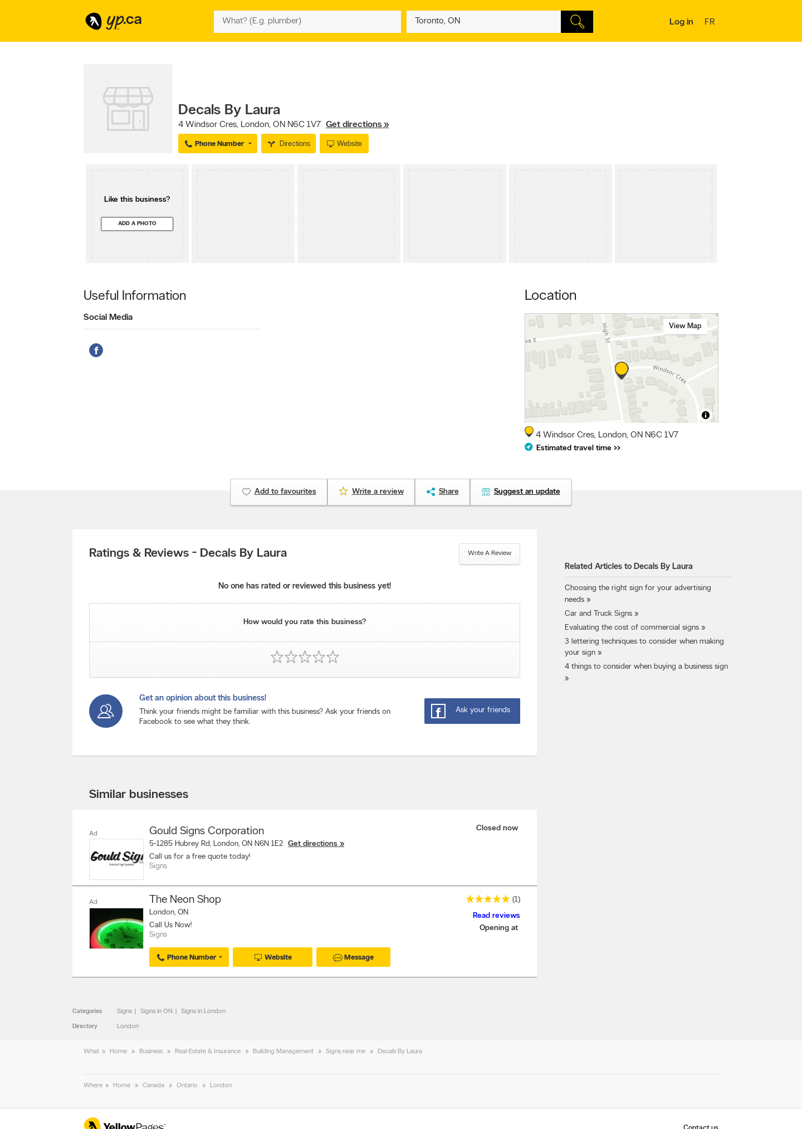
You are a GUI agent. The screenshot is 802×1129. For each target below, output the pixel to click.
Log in (681, 22)
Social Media (108, 317)
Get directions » (357, 124)
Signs (124, 1011)
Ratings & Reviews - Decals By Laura (188, 554)
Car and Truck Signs (598, 614)
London (128, 1026)
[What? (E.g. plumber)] (307, 22)
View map (685, 326)
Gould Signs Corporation (206, 831)
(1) (516, 900)
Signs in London (203, 1011)
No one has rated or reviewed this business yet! (304, 586)
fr (711, 23)
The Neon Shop (185, 900)
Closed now (498, 828)
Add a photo (137, 224)
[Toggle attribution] (705, 415)
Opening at (500, 928)
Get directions (313, 844)
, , (283, 124)
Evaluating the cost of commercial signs (632, 628)
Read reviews (496, 916)
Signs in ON (156, 1011)
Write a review (489, 553)
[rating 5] (485, 901)
